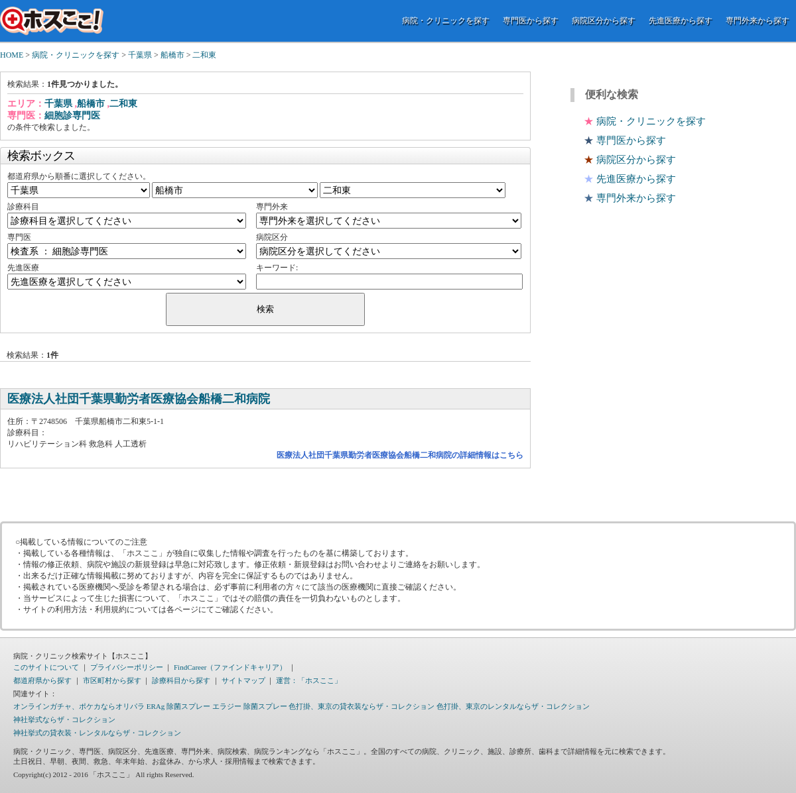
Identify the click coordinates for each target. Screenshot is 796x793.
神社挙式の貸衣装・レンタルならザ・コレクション (97, 733)
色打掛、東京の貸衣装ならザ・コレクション (361, 706)
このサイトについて (46, 667)
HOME (11, 55)
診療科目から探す (181, 680)
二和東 (204, 55)
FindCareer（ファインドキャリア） (230, 667)
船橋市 (172, 55)
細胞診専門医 (72, 116)
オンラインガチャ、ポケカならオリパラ (79, 706)
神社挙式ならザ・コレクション (64, 719)
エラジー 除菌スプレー (249, 706)
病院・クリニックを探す (446, 20)
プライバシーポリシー (126, 667)
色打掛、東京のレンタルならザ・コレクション (513, 706)
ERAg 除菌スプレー (178, 706)
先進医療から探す (680, 20)
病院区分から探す (603, 20)
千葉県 (140, 55)
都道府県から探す (42, 680)
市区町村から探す (112, 680)
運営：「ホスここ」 (309, 680)
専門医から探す (531, 20)
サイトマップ (243, 680)
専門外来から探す (757, 20)
